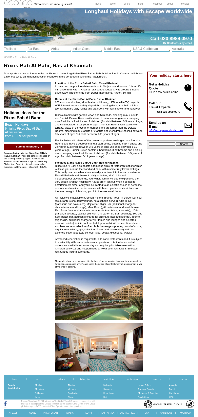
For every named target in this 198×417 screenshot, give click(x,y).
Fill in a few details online (163, 91)
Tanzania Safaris (146, 389)
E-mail (153, 126)
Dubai (172, 389)
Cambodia (73, 393)
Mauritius (39, 389)
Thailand (72, 385)
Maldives (39, 385)
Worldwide (179, 11)
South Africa (143, 397)
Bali (105, 397)
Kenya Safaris (144, 385)
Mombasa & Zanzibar (148, 393)
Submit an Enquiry (27, 146)
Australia (173, 385)
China (70, 397)
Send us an (157, 122)
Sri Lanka (39, 393)
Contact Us (174, 43)
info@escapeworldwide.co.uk (166, 130)
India (37, 397)
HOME (8, 57)
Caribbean (174, 393)
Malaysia (107, 385)
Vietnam (72, 389)
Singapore (108, 389)
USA (171, 397)
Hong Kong (108, 393)
